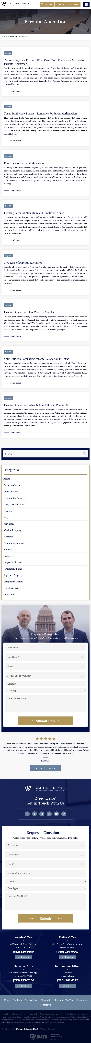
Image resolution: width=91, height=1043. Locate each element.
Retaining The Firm (64, 1000)
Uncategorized (11, 588)
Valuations (9, 594)
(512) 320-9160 (23, 951)
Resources (82, 1000)
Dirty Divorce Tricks (14, 504)
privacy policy (38, 1022)
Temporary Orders (13, 581)
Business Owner (12, 485)
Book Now (67, 986)
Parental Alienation (18, 36)
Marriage (8, 536)
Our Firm (17, 1000)
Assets (7, 478)
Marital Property (12, 530)
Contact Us (45, 1004)
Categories (11, 470)
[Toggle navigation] (86, 4)
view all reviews (45, 768)
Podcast (8, 549)
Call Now (48, 4)
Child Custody (11, 491)
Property (8, 556)
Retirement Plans (13, 568)
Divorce (8, 511)
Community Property (15, 498)
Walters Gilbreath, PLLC (27, 1029)
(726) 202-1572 (67, 980)
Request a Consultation (67, 4)
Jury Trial (9, 523)
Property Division (13, 562)
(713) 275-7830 (23, 980)
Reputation (46, 1000)
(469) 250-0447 (67, 951)
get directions (23, 957)
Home (4, 36)
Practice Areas (31, 1000)
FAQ (6, 517)
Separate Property (13, 575)
